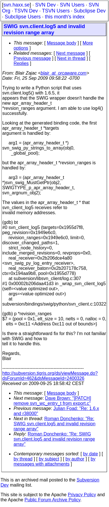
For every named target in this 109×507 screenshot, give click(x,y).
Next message (70, 53)
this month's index (65, 17)
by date (90, 453)
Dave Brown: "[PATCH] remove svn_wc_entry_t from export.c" (52, 401)
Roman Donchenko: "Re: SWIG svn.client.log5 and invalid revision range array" (54, 423)
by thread (23, 458)
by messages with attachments (54, 461)
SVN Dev (45, 5)
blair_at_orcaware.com (64, 73)
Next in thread (71, 58)
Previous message (32, 58)
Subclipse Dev (90, 11)
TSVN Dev (26, 11)
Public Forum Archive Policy (52, 499)
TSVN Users (56, 11)
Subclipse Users (23, 17)
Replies (21, 63)
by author (74, 458)
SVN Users (72, 5)
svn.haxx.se (16, 5)
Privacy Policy (82, 494)
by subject (49, 458)
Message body (61, 43)
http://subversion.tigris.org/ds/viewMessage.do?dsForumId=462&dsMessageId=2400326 (50, 376)
